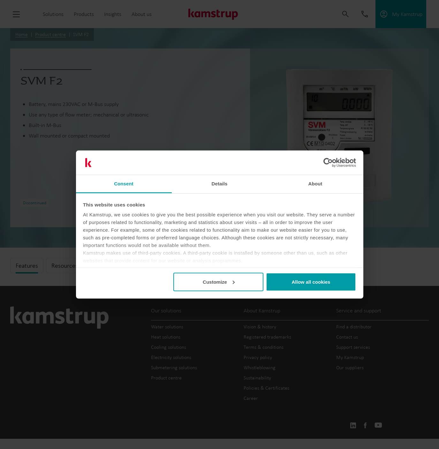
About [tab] (315, 183)
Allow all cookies (310, 281)
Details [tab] (220, 183)
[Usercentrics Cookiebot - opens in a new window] (328, 163)
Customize (219, 281)
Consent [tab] (123, 183)
